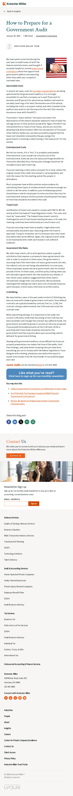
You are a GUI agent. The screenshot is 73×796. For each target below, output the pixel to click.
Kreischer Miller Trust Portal (15, 764)
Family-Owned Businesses (15, 580)
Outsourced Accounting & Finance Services (22, 664)
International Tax (11, 655)
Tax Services (9, 613)
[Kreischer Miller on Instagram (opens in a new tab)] (20, 698)
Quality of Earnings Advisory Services (19, 523)
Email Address (12, 499)
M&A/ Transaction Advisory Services (19, 535)
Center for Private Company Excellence (20, 740)
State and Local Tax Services (16, 625)
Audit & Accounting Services (16, 568)
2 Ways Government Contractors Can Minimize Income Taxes (39, 388)
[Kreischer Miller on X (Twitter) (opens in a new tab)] (15, 698)
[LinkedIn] (14, 423)
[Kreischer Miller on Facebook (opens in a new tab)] (6, 698)
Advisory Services (11, 517)
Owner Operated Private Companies (19, 574)
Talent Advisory (10, 559)
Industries (8, 710)
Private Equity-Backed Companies (18, 586)
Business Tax (9, 619)
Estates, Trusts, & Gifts (14, 649)
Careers (7, 734)
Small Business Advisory (14, 604)
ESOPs (7, 547)
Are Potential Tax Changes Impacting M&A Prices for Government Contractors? (35, 395)
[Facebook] (8, 423)
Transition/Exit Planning (14, 541)
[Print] (33, 423)
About (6, 722)
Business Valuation (12, 529)
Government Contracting (46, 36)
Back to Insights (14, 11)
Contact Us (15, 455)
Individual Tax (9, 643)
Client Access (10, 752)
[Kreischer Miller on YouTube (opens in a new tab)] (25, 698)
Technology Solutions (13, 553)
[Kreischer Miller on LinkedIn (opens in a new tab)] (11, 698)
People (7, 716)
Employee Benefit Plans (14, 592)
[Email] (26, 423)
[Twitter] (20, 423)
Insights (7, 728)
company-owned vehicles (44, 91)
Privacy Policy (10, 758)
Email (39, 364)
